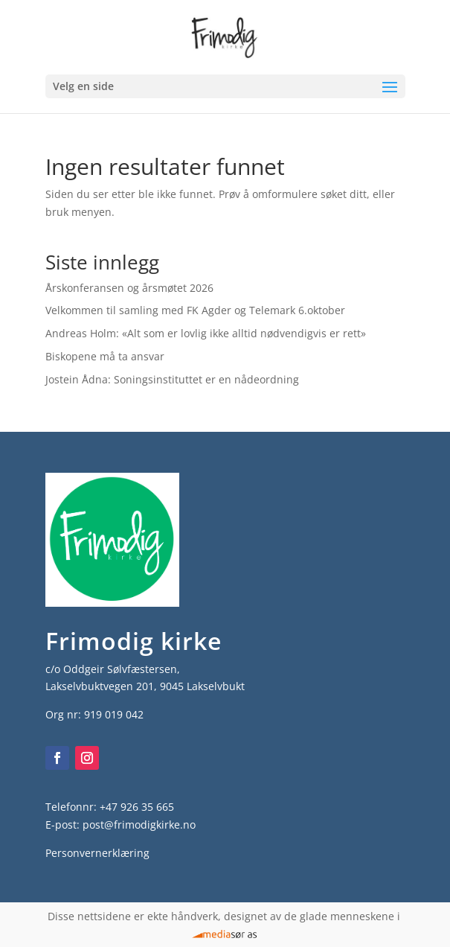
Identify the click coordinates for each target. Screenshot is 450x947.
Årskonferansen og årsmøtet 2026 (129, 288)
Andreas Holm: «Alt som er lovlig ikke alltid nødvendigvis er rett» (205, 333)
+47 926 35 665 (137, 807)
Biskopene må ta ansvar (104, 356)
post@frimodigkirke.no (139, 824)
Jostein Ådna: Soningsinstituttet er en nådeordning (172, 379)
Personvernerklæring (97, 853)
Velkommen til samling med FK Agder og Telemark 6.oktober (195, 310)
